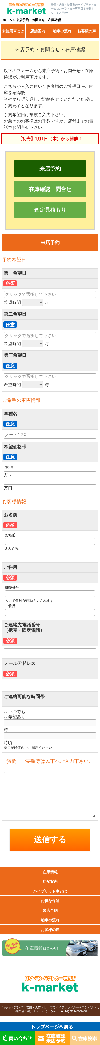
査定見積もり (50, 210)
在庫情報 (50, 872)
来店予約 (50, 168)
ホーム (7, 20)
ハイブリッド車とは (50, 891)
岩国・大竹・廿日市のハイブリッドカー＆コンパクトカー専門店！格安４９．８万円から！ (56, 1009)
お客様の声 (86, 31)
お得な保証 (50, 901)
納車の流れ (62, 31)
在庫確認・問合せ (50, 189)
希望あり (14, 716)
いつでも (14, 711)
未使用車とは (13, 31)
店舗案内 (37, 31)
